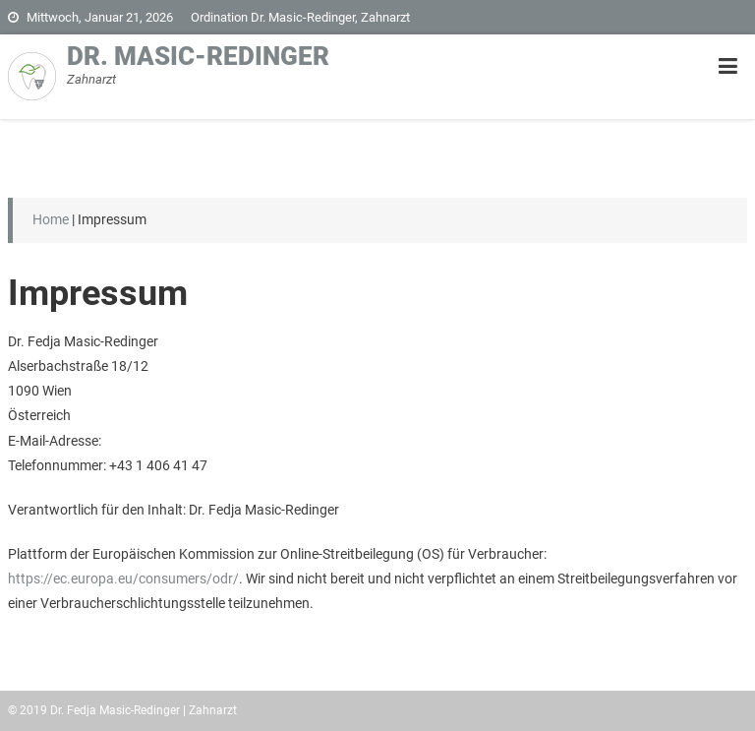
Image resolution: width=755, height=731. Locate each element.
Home (50, 219)
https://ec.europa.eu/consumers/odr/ (123, 578)
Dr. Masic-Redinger (198, 56)
